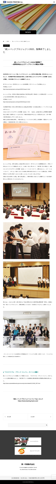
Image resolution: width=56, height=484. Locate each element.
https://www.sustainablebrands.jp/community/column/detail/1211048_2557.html (21, 383)
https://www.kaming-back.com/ (28, 401)
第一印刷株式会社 (28, 464)
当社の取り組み (24, 478)
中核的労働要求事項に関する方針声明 (36, 478)
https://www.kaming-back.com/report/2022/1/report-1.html (16, 89)
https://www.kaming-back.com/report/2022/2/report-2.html (16, 101)
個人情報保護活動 (15, 478)
